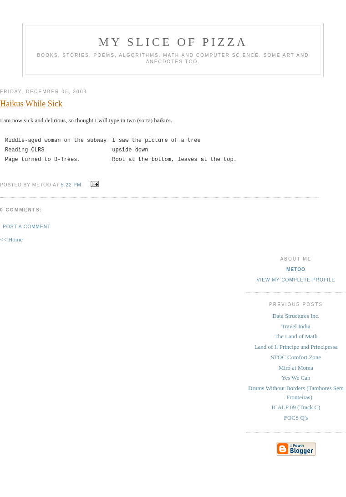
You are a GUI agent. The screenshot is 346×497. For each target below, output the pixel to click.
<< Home (11, 239)
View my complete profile (296, 279)
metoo (295, 269)
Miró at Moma (296, 367)
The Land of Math (296, 336)
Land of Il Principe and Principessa (295, 346)
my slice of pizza (173, 42)
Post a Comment (27, 226)
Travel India (295, 326)
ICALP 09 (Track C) (295, 407)
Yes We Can (295, 377)
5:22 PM (71, 184)
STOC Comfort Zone (296, 357)
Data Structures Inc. (296, 315)
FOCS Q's (296, 417)
